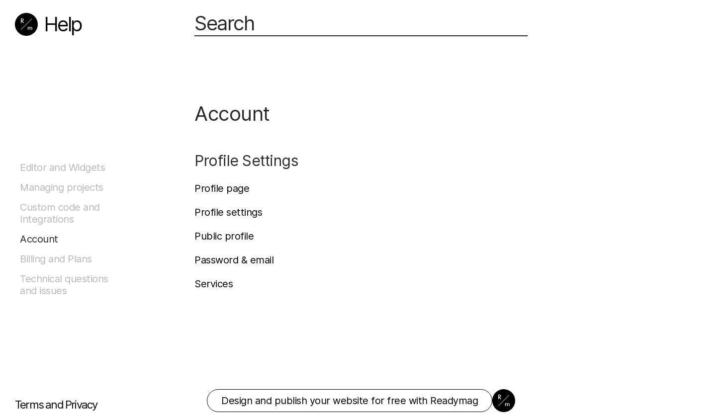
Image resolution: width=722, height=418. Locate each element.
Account (39, 239)
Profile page (221, 188)
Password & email (233, 260)
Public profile (224, 236)
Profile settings (228, 212)
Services (213, 284)
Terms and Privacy (56, 404)
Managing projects (61, 187)
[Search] (361, 23)
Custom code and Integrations (60, 213)
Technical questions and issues (64, 285)
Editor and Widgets (62, 167)
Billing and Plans (56, 259)
